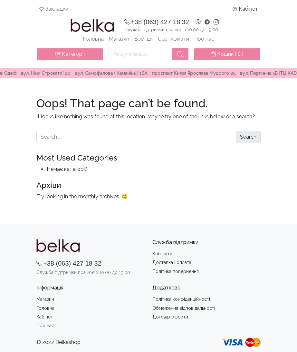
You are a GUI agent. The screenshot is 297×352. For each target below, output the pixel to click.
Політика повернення (175, 271)
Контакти (162, 253)
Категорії (70, 54)
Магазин (119, 39)
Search (248, 137)
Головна (93, 39)
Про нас (204, 39)
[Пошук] (180, 54)
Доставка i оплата (171, 262)
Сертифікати (173, 39)
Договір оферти (170, 316)
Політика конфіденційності (181, 299)
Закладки (56, 9)
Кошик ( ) (227, 54)
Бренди (143, 39)
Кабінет (248, 9)
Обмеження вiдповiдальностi (183, 308)
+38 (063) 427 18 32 (160, 21)
